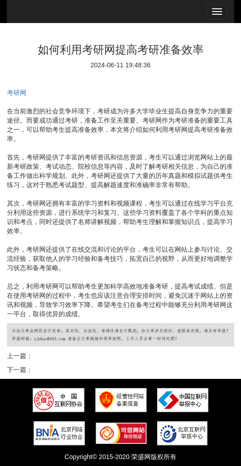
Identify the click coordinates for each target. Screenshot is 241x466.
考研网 (16, 92)
